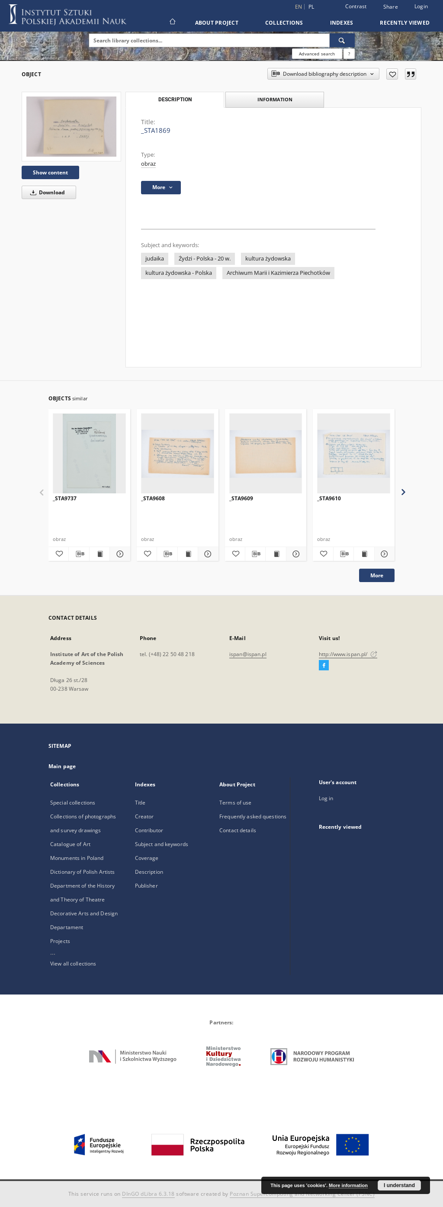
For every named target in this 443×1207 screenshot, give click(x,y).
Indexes (341, 22)
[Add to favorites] (392, 74)
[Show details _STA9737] (118, 554)
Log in (326, 798)
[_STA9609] (266, 454)
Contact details (237, 830)
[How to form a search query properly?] (349, 53)
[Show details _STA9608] (207, 554)
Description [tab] (175, 100)
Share (390, 6)
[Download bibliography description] (79, 554)
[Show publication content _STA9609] (276, 554)
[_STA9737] (89, 454)
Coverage (147, 858)
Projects (60, 941)
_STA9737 (65, 498)
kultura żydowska (268, 258)
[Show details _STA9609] (295, 554)
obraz (148, 163)
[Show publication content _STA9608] (188, 554)
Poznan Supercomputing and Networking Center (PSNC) (302, 1193)
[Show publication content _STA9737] (99, 554)
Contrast (356, 6)
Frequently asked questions (252, 816)
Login (421, 6)
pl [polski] (311, 7)
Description (149, 871)
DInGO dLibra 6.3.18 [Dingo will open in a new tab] (148, 1193)
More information (348, 1185)
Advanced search (317, 54)
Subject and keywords (161, 844)
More (376, 575)
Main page (62, 766)
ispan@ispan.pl (247, 654)
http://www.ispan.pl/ (348, 654)
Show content (50, 172)
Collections (284, 22)
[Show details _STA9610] (383, 554)
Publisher (146, 885)
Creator (144, 816)
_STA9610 (329, 498)
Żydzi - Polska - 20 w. (205, 258)
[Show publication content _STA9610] (364, 554)
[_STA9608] (177, 454)
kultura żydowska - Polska (178, 273)
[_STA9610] (354, 454)
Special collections (72, 802)
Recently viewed (405, 22)
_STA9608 (153, 498)
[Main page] (172, 22)
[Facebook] (324, 665)
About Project (216, 22)
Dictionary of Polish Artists (82, 871)
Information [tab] (274, 99)
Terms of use (235, 802)
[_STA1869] (71, 127)
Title (140, 802)
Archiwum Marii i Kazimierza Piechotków (278, 273)
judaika (154, 258)
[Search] (342, 40)
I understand (399, 1185)
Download (46, 192)
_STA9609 (241, 498)
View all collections (73, 963)
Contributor (149, 830)
